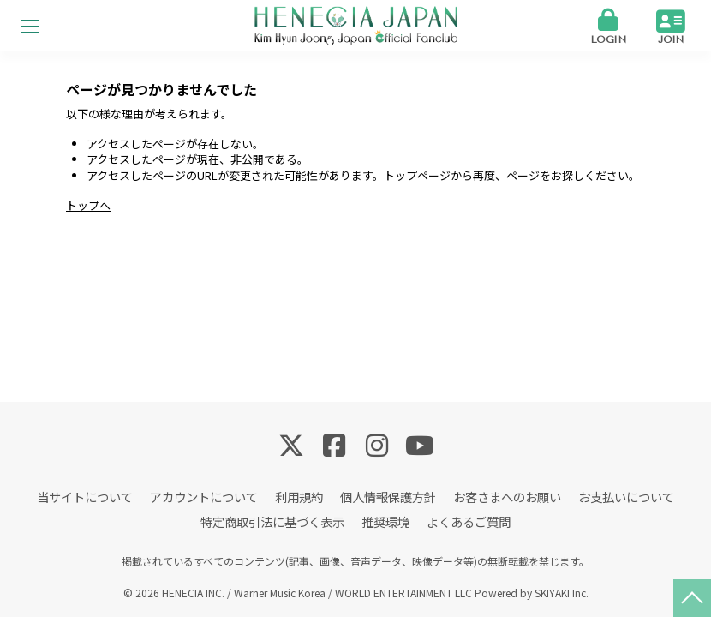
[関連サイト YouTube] (419, 443)
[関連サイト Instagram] (376, 443)
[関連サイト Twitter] (291, 443)
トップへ (88, 205)
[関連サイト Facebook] (334, 443)
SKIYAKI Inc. (562, 592)
